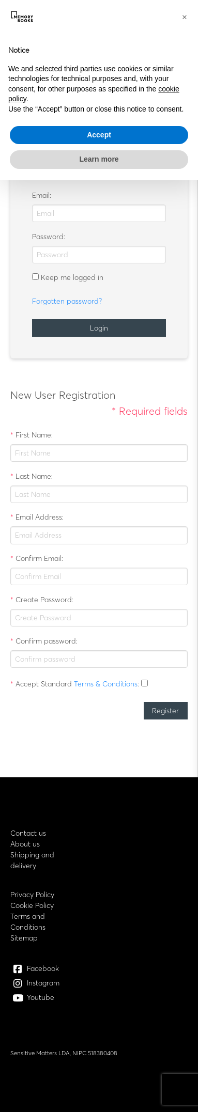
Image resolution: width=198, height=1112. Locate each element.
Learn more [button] (98, 159)
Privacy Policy (32, 894)
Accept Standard (44, 683)
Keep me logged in (72, 277)
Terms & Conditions (106, 683)
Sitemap (24, 938)
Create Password (44, 599)
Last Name (33, 476)
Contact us (28, 833)
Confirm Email (39, 558)
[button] (184, 16)
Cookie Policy (32, 905)
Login (99, 328)
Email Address (39, 517)
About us (25, 844)
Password (48, 236)
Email (41, 195)
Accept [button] (99, 135)
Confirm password (46, 641)
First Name (33, 435)
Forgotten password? (67, 301)
